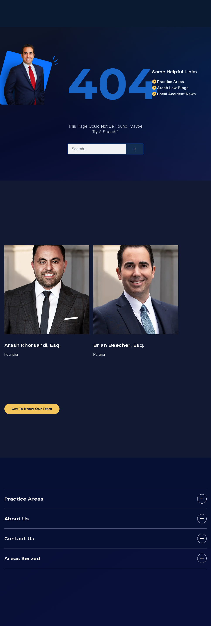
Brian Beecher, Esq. (118, 345)
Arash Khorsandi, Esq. (32, 345)
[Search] (134, 149)
